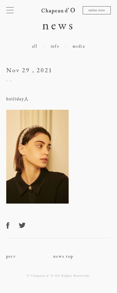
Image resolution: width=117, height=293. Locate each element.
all (34, 46)
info (55, 46)
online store (96, 10)
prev (11, 256)
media (79, 46)
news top (63, 256)
